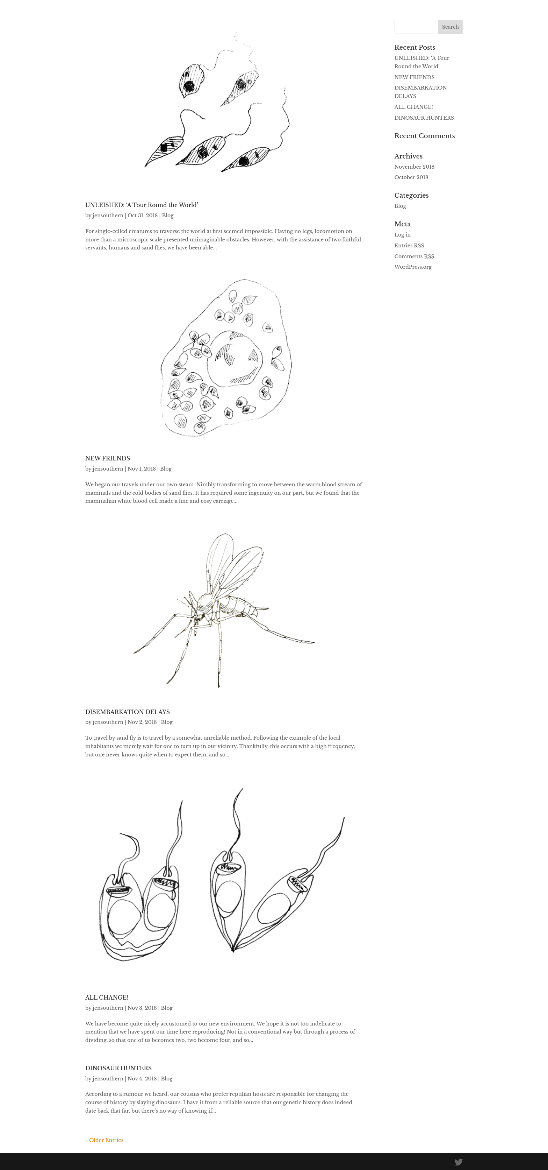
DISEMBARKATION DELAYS (127, 712)
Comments (414, 256)
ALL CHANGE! (106, 997)
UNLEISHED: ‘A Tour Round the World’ (141, 205)
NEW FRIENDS (107, 458)
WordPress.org (413, 267)
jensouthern (108, 215)
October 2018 (411, 177)
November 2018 (415, 167)
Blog (167, 215)
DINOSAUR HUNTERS (118, 1068)
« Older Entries (104, 1140)
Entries (409, 245)
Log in (403, 235)
